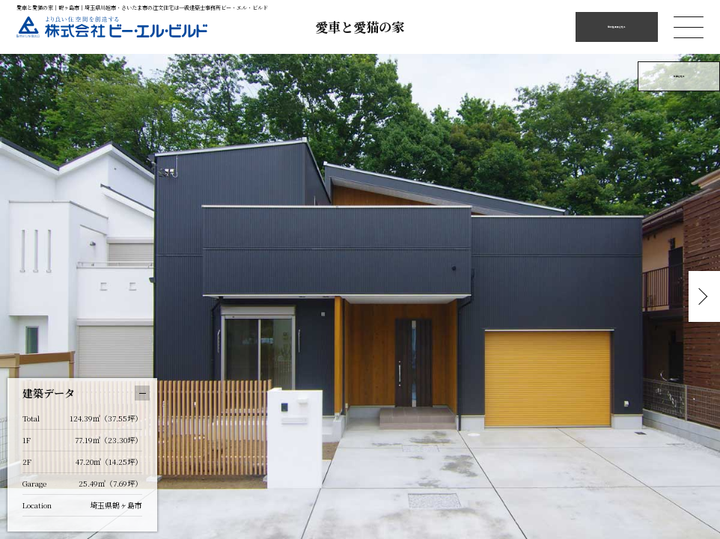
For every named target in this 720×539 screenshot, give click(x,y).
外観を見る (678, 76)
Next (701, 296)
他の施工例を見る (617, 26)
